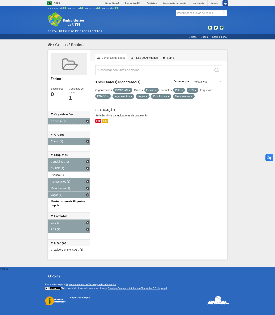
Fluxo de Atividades (144, 57)
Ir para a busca (92, 8)
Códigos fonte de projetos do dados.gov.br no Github (221, 29)
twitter (216, 29)
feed (210, 29)
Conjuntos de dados (111, 57)
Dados (204, 37)
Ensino (77, 45)
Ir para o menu (75, 8)
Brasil (58, 3)
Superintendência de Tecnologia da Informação (91, 284)
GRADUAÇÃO (105, 110)
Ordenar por (181, 81)
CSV (105, 121)
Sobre (168, 57)
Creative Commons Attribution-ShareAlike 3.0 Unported (137, 288)
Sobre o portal (219, 37)
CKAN (76, 302)
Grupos (193, 37)
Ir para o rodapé (110, 8)
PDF (98, 121)
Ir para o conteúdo (57, 8)
